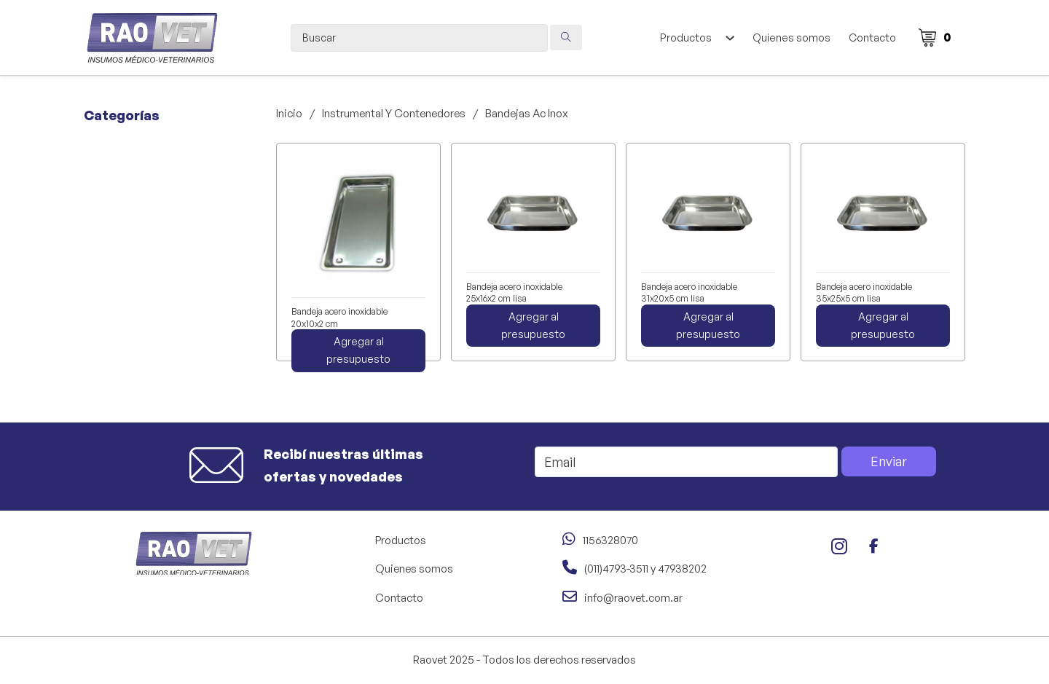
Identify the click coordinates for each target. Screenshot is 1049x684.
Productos (686, 37)
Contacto (872, 37)
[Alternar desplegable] (729, 37)
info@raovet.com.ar (633, 598)
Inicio (289, 113)
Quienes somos (791, 37)
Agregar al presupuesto (358, 350)
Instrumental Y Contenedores (393, 113)
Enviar (889, 461)
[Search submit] (566, 37)
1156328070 (610, 540)
